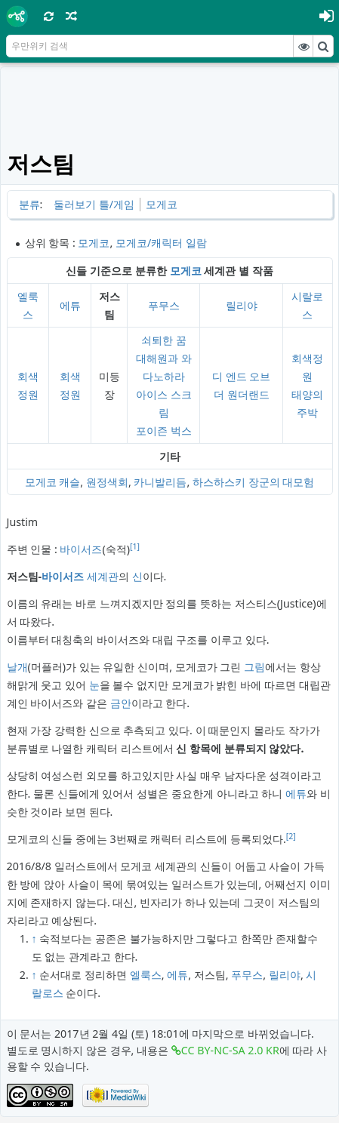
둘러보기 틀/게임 (94, 204)
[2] (291, 836)
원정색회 (107, 482)
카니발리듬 (160, 482)
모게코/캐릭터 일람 (161, 242)
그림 (254, 667)
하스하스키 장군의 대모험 (253, 482)
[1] (135, 546)
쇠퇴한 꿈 (163, 340)
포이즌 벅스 (164, 430)
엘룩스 (146, 975)
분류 (29, 204)
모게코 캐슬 (53, 482)
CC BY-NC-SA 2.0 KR (230, 1050)
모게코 (161, 204)
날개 (17, 667)
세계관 (103, 576)
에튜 (70, 305)
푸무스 (164, 305)
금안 (120, 703)
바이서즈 (81, 549)
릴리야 (241, 305)
